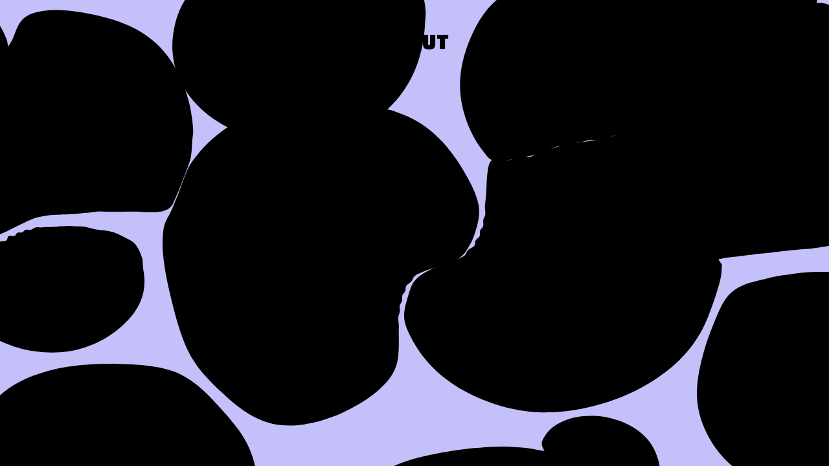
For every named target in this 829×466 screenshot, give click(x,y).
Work (519, 44)
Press (622, 44)
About (414, 44)
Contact (742, 44)
